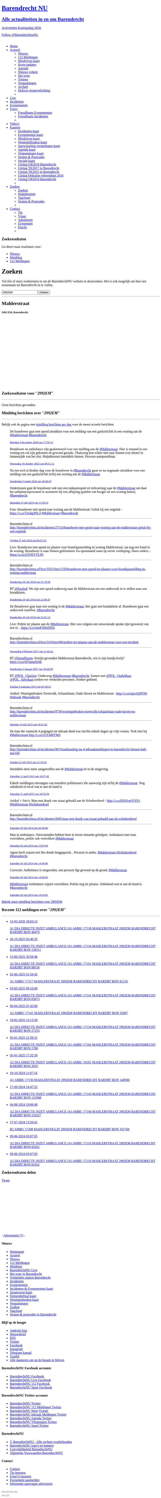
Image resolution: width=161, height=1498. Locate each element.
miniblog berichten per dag (53, 424)
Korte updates (27, 64)
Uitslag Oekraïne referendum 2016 (41, 175)
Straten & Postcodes (31, 157)
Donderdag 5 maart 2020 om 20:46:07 (30, 481)
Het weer (24, 75)
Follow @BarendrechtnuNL (20, 35)
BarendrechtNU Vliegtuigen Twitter (33, 1422)
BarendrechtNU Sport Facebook (31, 1387)
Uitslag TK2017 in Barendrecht (38, 168)
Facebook (16, 1345)
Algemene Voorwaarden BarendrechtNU (36, 1453)
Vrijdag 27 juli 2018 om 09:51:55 (28, 540)
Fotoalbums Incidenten (33, 116)
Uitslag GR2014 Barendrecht (37, 179)
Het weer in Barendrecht (26, 1274)
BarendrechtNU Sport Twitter (29, 1425)
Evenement (25, 223)
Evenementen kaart (30, 135)
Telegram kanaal (20, 1352)
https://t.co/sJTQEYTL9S (26, 554)
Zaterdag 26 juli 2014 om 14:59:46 (29, 863)
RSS (13, 1338)
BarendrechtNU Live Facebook (30, 1380)
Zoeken (15, 186)
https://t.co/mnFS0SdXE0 (38, 627)
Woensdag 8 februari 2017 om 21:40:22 (31, 651)
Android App (18, 1330)
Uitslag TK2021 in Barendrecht (38, 172)
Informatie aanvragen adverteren (31, 1483)
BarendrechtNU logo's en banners (32, 1445)
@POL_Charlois (25, 676)
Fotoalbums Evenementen (35, 112)
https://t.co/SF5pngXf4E (26, 662)
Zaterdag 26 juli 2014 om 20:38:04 (29, 828)
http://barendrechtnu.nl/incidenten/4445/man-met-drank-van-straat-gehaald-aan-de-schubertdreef (73, 818)
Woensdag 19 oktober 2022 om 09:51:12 (32, 463)
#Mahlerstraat (19, 435)
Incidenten (17, 101)
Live (13, 98)
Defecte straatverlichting (34, 90)
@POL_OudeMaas (118, 676)
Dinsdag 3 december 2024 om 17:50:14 (31, 442)
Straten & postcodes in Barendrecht (33, 1314)
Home (14, 46)
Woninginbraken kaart (32, 142)
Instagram (16, 1349)
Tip (20, 212)
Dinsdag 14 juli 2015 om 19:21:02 (28, 724)
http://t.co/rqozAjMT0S (131, 693)
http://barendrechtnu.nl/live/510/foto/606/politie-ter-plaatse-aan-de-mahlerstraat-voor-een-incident (74, 642)
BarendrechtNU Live (23, 1270)
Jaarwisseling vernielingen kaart (39, 146)
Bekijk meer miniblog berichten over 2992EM (32, 901)
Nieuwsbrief (18, 1334)
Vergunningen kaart (31, 153)
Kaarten (15, 127)
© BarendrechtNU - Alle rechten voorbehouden (41, 1442)
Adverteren (25, 220)
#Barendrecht (37, 435)
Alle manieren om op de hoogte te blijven (37, 1360)
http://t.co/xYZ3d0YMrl (44, 735)
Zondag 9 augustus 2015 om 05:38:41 (30, 686)
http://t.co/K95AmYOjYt (123, 800)
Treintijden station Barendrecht (30, 1277)
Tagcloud (24, 197)
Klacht (22, 227)
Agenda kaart (27, 149)
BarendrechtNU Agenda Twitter (30, 1418)
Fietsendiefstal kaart (23, 1296)
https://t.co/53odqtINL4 (25, 513)
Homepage (17, 1251)
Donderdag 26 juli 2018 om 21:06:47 (30, 599)
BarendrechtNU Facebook (27, 1376)
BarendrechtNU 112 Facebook (30, 1383)
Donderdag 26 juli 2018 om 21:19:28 (30, 581)
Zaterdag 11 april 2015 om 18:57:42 (29, 776)
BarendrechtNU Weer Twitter (29, 1411)
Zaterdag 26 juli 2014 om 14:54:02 (29, 894)
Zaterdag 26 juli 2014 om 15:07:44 (29, 845)
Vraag (22, 216)
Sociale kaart (26, 160)
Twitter (14, 1341)
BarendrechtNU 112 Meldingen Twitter (35, 1407)
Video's (14, 123)
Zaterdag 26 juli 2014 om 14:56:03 (29, 877)
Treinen (23, 79)
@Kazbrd (21, 588)
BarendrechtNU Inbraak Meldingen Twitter (38, 1414)
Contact (15, 209)
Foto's (14, 109)
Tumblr (14, 1356)
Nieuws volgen (28, 72)
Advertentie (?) (13, 1235)
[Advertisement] (78, 378)
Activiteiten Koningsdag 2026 (21, 28)
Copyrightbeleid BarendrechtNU (31, 1449)
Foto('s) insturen (20, 1476)
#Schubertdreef (39, 804)
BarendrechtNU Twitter (25, 1403)
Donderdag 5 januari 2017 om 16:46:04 (31, 669)
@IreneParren (24, 658)
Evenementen (19, 105)
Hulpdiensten (26, 194)
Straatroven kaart (21, 1292)
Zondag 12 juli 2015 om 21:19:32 (28, 762)
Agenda (23, 68)
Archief (23, 87)
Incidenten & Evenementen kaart (31, 1288)
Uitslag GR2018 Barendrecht (37, 164)
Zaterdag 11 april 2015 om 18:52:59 (29, 793)
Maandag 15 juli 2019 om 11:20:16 (29, 502)
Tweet (6, 1180)
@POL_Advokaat (21, 679)
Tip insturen (18, 1472)
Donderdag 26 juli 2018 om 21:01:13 (30, 617)
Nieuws (23, 53)
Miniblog (16, 257)
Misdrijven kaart (29, 61)
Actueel (15, 50)
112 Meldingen (28, 57)
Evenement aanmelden (24, 1480)
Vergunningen (27, 83)
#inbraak (15, 697)
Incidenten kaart (28, 131)
